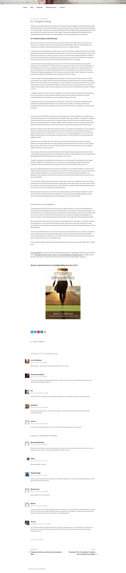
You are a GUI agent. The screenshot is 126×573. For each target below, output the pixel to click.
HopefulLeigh (35, 473)
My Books (40, 7)
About (25, 7)
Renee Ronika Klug (37, 442)
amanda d (34, 405)
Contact (62, 7)
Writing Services (51, 7)
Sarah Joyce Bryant (37, 374)
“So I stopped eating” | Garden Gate (47, 435)
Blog (32, 7)
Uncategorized (39, 341)
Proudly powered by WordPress (37, 569)
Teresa (33, 522)
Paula (33, 459)
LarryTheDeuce (36, 360)
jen (32, 391)
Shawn (45, 18)
